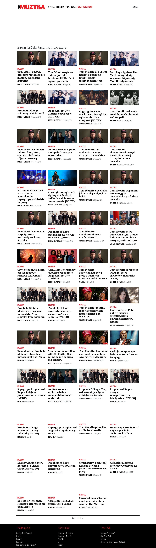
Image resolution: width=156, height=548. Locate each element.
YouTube (61, 539)
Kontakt (18, 536)
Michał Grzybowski (24, 206)
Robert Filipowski (24, 84)
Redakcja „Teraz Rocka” (108, 533)
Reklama (18, 539)
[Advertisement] (78, 28)
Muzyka (51, 7)
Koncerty (60, 7)
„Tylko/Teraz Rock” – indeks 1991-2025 (113, 541)
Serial (73, 7)
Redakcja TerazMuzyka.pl (24, 533)
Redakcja (82, 282)
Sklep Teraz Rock (85, 7)
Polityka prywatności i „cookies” (26, 544)
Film (68, 7)
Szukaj (135, 7)
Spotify (60, 544)
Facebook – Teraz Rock (65, 533)
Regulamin (19, 541)
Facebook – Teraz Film (65, 536)
